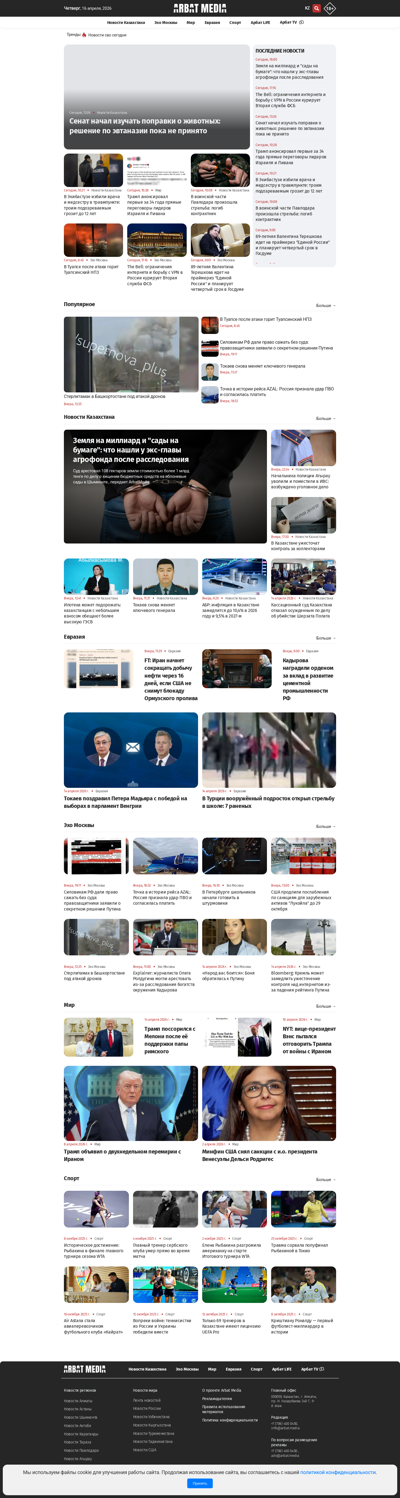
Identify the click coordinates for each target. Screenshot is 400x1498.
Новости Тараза (77, 1442)
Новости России (147, 1408)
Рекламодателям (217, 1398)
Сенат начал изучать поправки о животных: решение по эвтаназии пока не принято (290, 128)
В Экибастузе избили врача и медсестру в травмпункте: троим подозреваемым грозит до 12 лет (289, 185)
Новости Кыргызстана (152, 1425)
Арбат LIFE (260, 22)
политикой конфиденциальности (338, 1472)
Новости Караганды (81, 1434)
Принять (200, 1483)
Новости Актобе (77, 1425)
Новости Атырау (78, 1459)
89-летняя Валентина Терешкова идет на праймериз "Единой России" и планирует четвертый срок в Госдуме (293, 245)
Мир (191, 22)
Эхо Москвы (165, 22)
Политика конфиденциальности (230, 1420)
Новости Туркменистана (153, 1433)
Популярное (79, 304)
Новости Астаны (78, 1409)
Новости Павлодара (81, 1450)
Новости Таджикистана (153, 1441)
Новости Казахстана (126, 22)
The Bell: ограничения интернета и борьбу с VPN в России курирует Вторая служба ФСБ (291, 100)
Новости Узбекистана (151, 1417)
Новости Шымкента (81, 1417)
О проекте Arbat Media (222, 1390)
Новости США (144, 1450)
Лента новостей (147, 1400)
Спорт (235, 22)
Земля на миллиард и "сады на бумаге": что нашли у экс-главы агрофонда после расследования (289, 71)
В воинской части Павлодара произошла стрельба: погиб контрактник (285, 213)
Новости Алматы (78, 1401)
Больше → (326, 305)
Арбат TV (292, 22)
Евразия (212, 22)
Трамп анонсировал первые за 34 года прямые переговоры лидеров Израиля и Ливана (291, 157)
